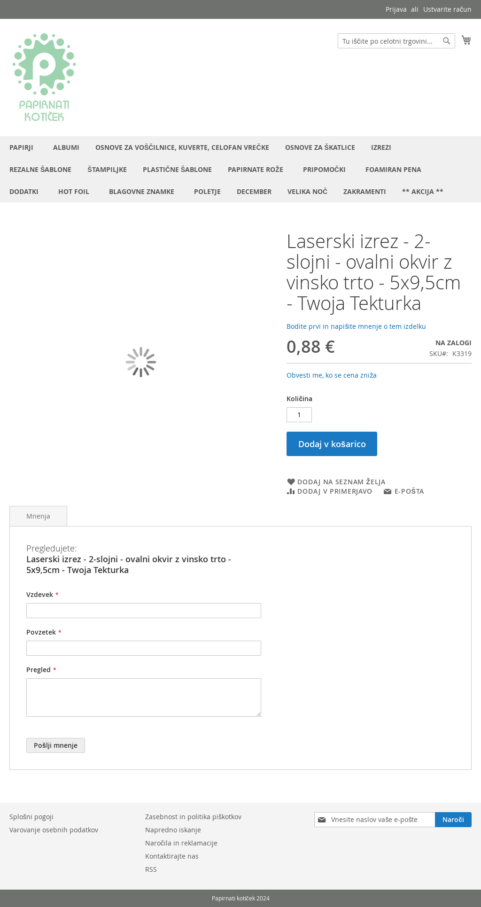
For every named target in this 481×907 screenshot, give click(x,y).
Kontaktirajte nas (172, 856)
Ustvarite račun (447, 9)
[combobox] (396, 40)
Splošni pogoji (31, 816)
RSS (151, 869)
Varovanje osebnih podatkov (53, 829)
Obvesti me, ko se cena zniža (332, 375)
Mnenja (38, 516)
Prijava (396, 9)
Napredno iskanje (173, 829)
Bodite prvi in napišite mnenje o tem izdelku (356, 326)
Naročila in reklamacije (181, 842)
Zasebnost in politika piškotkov (193, 816)
